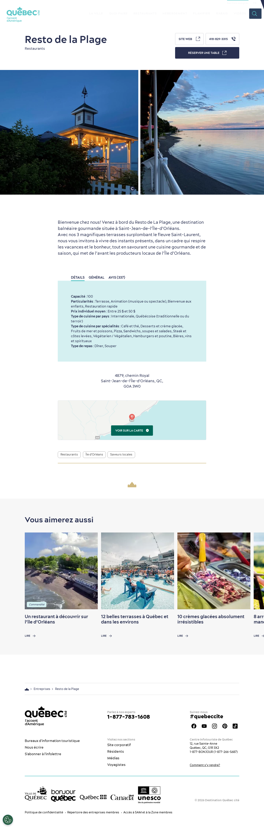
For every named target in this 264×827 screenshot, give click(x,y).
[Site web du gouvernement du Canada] (122, 797)
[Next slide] (253, 571)
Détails (78, 277)
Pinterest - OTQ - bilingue (225, 726)
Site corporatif (119, 745)
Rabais (222, 13)
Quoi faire (118, 13)
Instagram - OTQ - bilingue (214, 726)
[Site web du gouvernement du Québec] (93, 797)
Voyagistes (116, 765)
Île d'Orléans (94, 454)
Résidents (115, 751)
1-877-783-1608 (128, 716)
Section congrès (238, 3)
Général (96, 277)
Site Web (189, 39)
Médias (113, 758)
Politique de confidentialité (44, 812)
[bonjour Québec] (63, 795)
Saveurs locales (121, 454)
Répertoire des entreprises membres (93, 812)
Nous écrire (34, 747)
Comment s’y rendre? (205, 765)
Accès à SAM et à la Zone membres (147, 812)
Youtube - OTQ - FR (204, 726)
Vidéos (240, 13)
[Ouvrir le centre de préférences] (8, 820)
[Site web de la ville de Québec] (36, 793)
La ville (96, 13)
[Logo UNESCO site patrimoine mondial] (149, 794)
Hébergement (175, 13)
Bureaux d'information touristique (52, 741)
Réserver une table (207, 53)
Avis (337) (116, 277)
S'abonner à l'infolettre (43, 754)
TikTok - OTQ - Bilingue (235, 726)
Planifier (201, 13)
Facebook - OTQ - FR (194, 726)
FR (254, 3)
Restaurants (145, 13)
